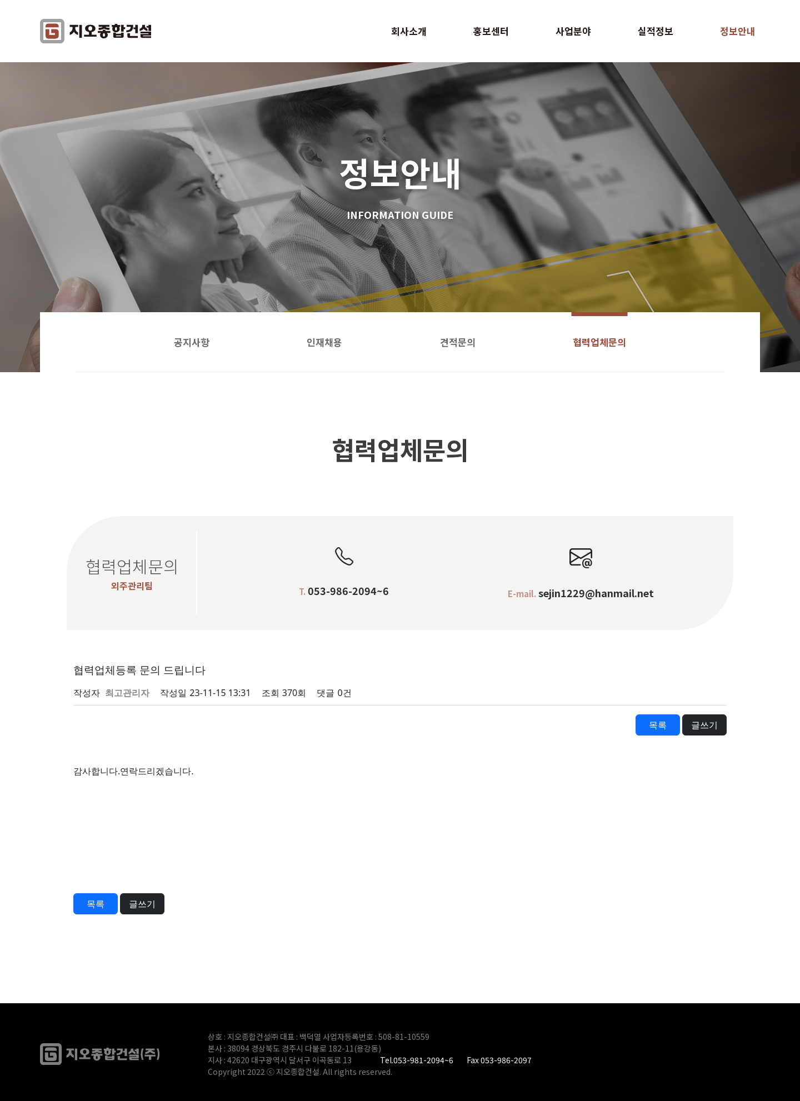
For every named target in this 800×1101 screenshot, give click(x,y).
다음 (142, 725)
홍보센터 (491, 31)
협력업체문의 (599, 342)
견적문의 (458, 342)
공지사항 (191, 342)
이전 (95, 725)
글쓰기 (704, 725)
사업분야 (573, 31)
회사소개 (409, 31)
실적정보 (655, 31)
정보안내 (738, 31)
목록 (658, 725)
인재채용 (324, 342)
